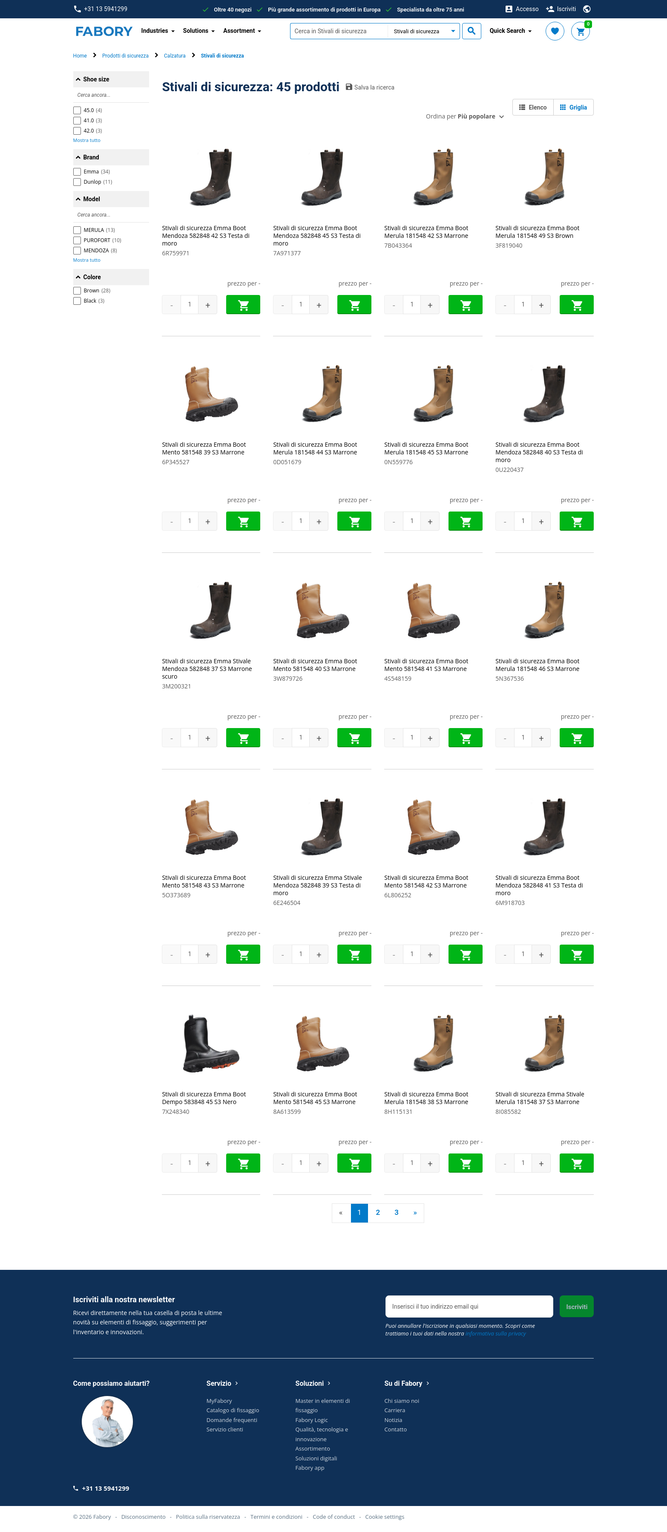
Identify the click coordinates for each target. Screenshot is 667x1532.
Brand (91, 157)
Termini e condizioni (276, 1516)
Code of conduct (334, 1516)
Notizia (393, 1420)
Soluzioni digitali (316, 1458)
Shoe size (96, 79)
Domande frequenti (232, 1420)
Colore (92, 277)
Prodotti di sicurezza (125, 56)
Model (91, 199)
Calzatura (175, 56)
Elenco (533, 107)
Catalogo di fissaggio (233, 1410)
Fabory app (310, 1467)
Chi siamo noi (401, 1401)
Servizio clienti (225, 1429)
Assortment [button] (239, 30)
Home (80, 56)
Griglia (573, 107)
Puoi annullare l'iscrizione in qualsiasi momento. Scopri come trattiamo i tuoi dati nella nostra (460, 1329)
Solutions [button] (195, 30)
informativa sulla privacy (496, 1333)
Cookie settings (384, 1516)
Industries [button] (154, 30)
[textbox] (339, 31)
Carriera (394, 1410)
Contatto (395, 1429)
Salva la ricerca (370, 87)
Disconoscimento (143, 1516)
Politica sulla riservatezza (208, 1516)
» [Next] (415, 1212)
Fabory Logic (312, 1420)
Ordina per (460, 116)
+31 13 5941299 (100, 9)
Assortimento (313, 1448)
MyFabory (219, 1401)
